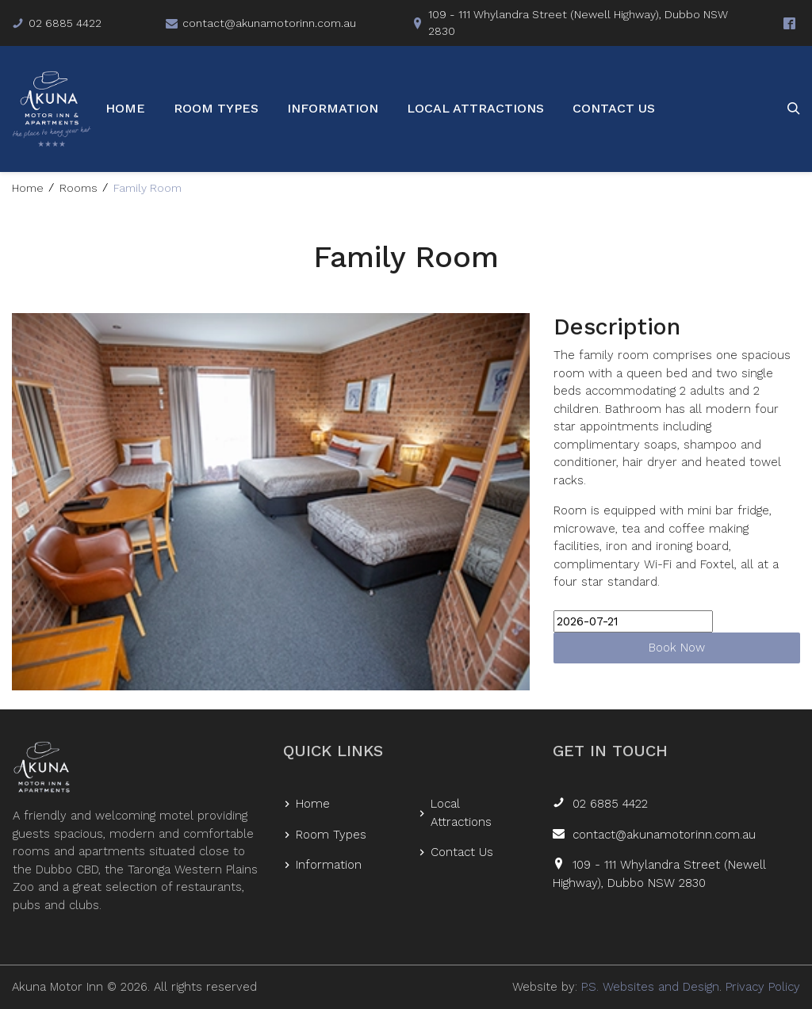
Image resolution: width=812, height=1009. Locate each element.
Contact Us (614, 108)
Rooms (78, 188)
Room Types (216, 108)
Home (125, 108)
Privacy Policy (763, 987)
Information (332, 108)
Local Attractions (475, 108)
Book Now (677, 647)
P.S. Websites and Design (650, 987)
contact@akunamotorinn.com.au (664, 834)
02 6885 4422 (610, 804)
